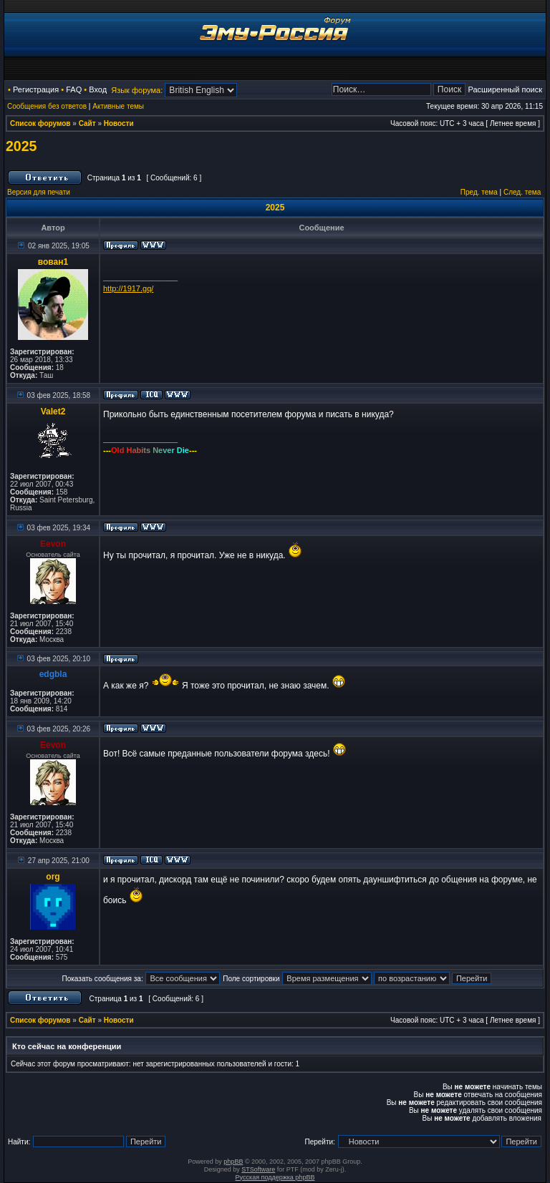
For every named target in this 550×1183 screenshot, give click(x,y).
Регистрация (36, 89)
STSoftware (258, 1169)
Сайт (87, 123)
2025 (21, 146)
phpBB (233, 1161)
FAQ (74, 89)
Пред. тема (479, 192)
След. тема (522, 192)
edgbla (53, 674)
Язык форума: (137, 90)
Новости (119, 123)
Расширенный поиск (505, 89)
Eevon (53, 544)
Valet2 (53, 411)
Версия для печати (38, 192)
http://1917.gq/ (128, 288)
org (52, 877)
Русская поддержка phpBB (275, 1177)
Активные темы (118, 106)
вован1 (53, 262)
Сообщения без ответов (47, 106)
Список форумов (40, 123)
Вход (98, 89)
